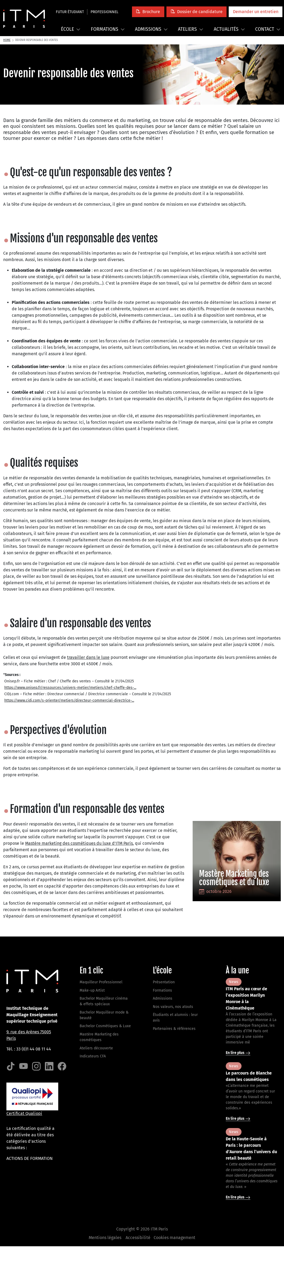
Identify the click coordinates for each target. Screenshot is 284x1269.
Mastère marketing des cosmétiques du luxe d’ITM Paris (79, 843)
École (70, 29)
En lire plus (238, 1052)
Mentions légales (105, 1237)
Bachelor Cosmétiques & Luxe (105, 1026)
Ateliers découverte (96, 1048)
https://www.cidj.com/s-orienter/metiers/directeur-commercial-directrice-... (69, 700)
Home (6, 40)
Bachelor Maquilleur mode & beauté (104, 1015)
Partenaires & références (174, 1028)
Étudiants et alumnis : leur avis (175, 1017)
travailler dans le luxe (88, 657)
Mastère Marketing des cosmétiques (99, 1037)
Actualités (229, 29)
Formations (108, 29)
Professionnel (104, 12)
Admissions (151, 29)
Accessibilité (138, 1237)
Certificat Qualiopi (24, 1113)
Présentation (164, 982)
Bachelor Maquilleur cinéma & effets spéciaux (104, 1001)
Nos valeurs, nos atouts (173, 1006)
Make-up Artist (92, 990)
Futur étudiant (70, 12)
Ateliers (190, 29)
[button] (148, 11)
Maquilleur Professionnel (101, 982)
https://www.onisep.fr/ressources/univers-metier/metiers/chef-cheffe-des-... (70, 687)
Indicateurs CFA (93, 1056)
